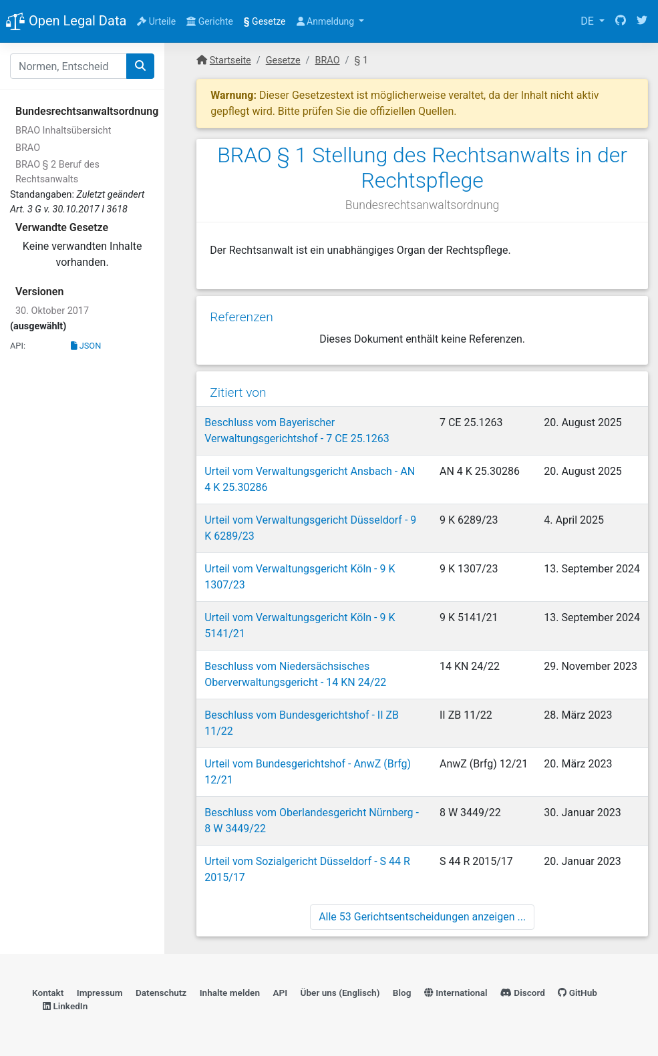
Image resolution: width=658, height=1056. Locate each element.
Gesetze (265, 21)
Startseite (230, 60)
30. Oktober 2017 (52, 311)
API (280, 992)
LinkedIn (65, 1006)
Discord (522, 992)
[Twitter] (642, 21)
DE (589, 21)
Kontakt (47, 992)
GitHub (577, 992)
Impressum (100, 992)
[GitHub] (620, 21)
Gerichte (209, 21)
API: (17, 346)
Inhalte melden (230, 992)
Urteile (156, 21)
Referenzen (241, 317)
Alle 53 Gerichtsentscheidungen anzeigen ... (422, 916)
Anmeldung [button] (327, 21)
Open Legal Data (65, 22)
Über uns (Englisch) (340, 992)
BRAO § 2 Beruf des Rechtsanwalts (57, 172)
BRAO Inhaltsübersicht (63, 130)
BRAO (27, 148)
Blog (402, 992)
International (456, 992)
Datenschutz (161, 992)
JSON (86, 346)
